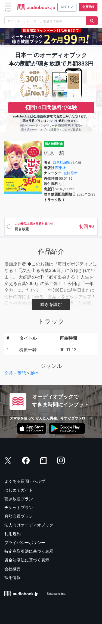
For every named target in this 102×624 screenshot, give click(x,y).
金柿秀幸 (70, 173)
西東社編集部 (63, 162)
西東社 (60, 168)
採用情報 (12, 577)
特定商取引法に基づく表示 (28, 551)
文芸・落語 (15, 373)
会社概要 (12, 568)
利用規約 (12, 533)
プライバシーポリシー (24, 542)
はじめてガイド (18, 490)
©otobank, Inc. (56, 594)
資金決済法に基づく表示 (26, 560)
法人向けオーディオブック (28, 525)
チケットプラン (18, 507)
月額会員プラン (18, 516)
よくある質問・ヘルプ (24, 481)
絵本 (34, 373)
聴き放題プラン (18, 498)
